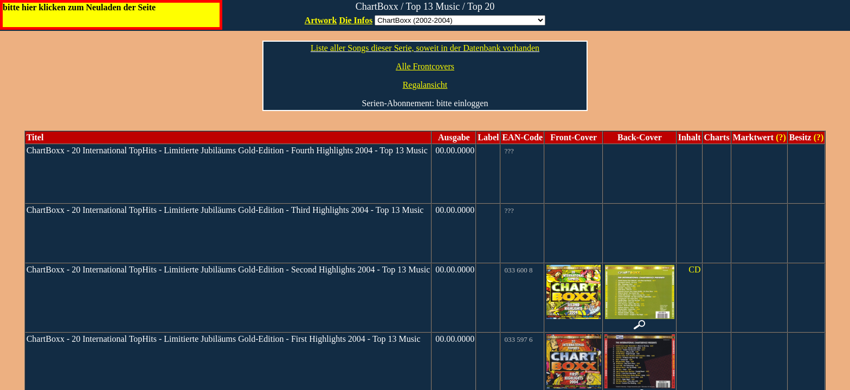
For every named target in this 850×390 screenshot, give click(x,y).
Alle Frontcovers (425, 66)
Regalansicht (425, 84)
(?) (780, 137)
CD (694, 269)
